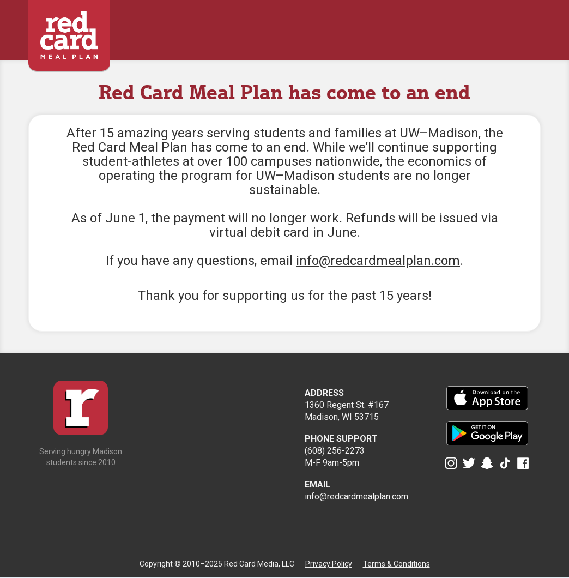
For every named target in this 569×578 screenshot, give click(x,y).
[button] (534, 25)
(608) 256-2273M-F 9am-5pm (341, 451)
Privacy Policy (328, 563)
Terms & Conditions (396, 563)
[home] (69, 30)
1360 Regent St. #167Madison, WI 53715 (347, 405)
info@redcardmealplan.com (378, 260)
